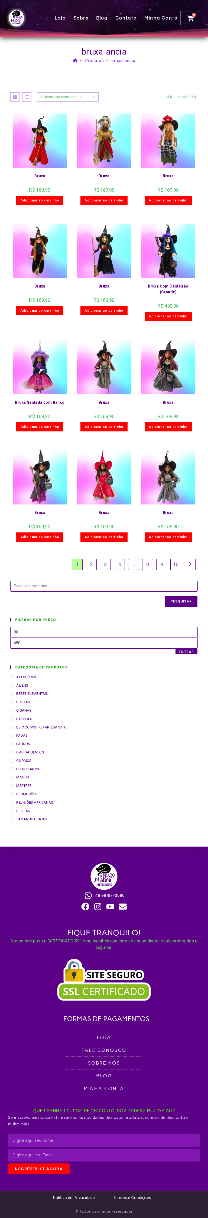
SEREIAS (23, 811)
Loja (60, 18)
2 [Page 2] (91, 564)
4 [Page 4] (119, 564)
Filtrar (186, 652)
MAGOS (22, 777)
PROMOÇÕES (26, 794)
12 (177, 97)
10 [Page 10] (175, 564)
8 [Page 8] (147, 564)
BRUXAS (23, 702)
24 (184, 97)
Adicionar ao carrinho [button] (39, 200)
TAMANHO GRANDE (32, 819)
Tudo (193, 97)
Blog (102, 18)
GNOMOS (23, 761)
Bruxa (39, 176)
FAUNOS (23, 744)
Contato (126, 18)
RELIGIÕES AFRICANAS (34, 802)
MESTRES (24, 786)
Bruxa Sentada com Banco (39, 402)
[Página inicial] (75, 60)
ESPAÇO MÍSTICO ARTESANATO (41, 727)
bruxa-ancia (123, 60)
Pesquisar (181, 601)
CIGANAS (23, 710)
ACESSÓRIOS (26, 677)
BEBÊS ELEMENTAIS (32, 694)
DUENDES (24, 719)
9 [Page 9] (161, 564)
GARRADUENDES (30, 752)
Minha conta (161, 18)
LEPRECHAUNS (28, 769)
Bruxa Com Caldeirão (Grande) (168, 289)
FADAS (22, 735)
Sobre (81, 18)
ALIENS (22, 685)
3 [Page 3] (105, 564)
